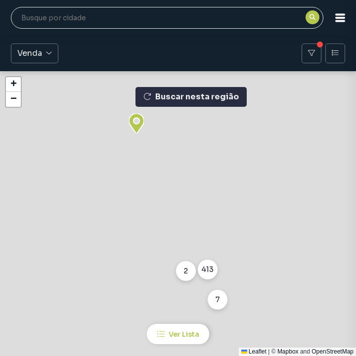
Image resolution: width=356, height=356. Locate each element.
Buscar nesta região (191, 96)
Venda (34, 53)
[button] (340, 18)
